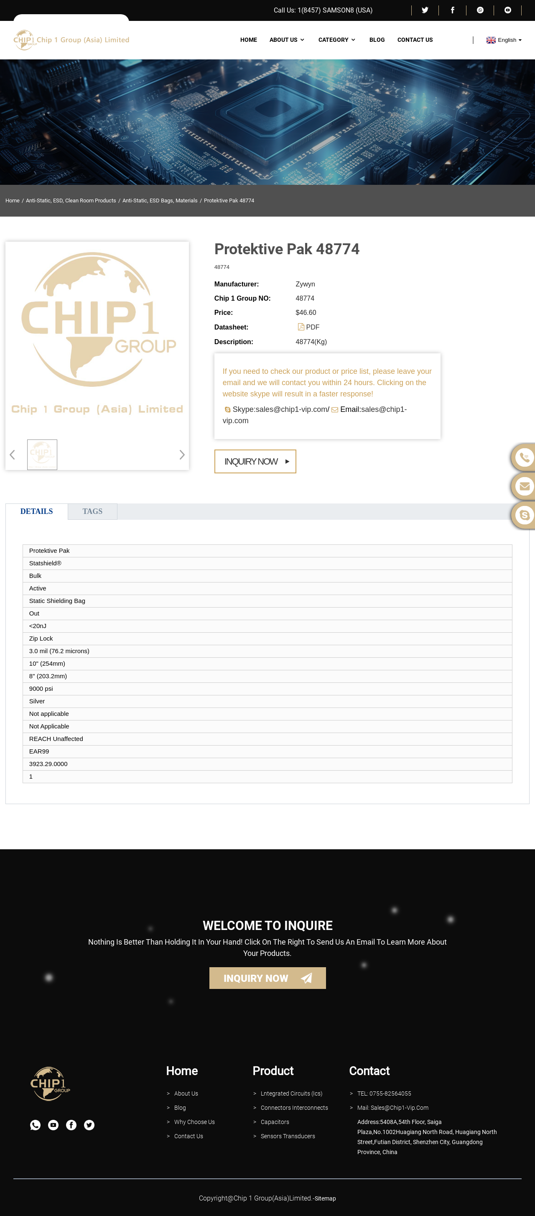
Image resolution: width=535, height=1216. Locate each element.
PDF (313, 327)
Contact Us (415, 40)
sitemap (325, 1198)
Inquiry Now (251, 461)
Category (337, 40)
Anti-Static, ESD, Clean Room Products (71, 200)
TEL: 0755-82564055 (384, 1093)
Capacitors (275, 1122)
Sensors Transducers (288, 1136)
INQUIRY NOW (256, 978)
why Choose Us (194, 1122)
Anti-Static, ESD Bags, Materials (160, 200)
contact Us (188, 1136)
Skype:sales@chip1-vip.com (280, 409)
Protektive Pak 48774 (229, 200)
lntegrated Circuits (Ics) (292, 1093)
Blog (377, 40)
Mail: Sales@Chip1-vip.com (392, 1107)
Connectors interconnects (294, 1107)
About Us (288, 40)
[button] (179, 454)
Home (248, 40)
